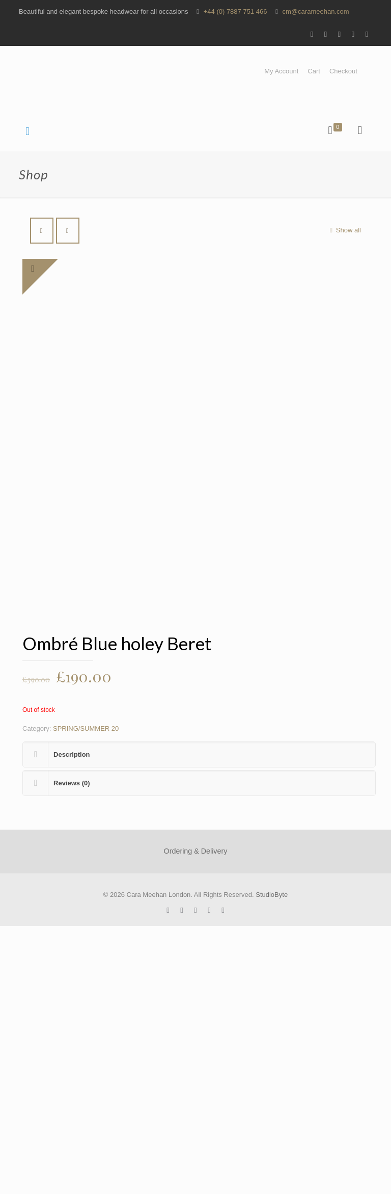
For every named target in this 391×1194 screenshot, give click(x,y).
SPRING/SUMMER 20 (86, 996)
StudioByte (272, 1162)
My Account (281, 71)
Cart (314, 71)
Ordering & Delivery (196, 1119)
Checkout (343, 71)
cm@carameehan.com (316, 11)
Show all (344, 230)
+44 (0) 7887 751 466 (235, 11)
